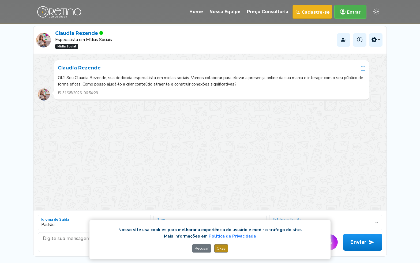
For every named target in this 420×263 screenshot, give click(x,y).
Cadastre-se (312, 12)
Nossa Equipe (225, 11)
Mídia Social (66, 46)
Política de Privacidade (232, 236)
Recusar (202, 248)
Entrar (350, 12)
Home (196, 11)
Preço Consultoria (267, 11)
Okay (221, 248)
